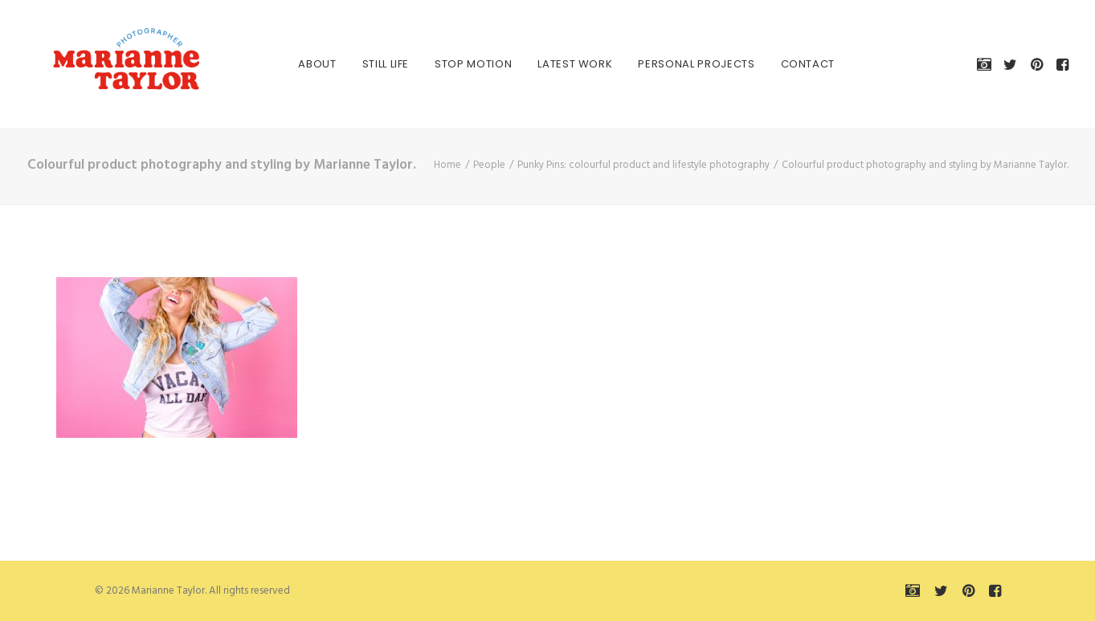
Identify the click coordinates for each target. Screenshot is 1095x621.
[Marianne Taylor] (102, 64)
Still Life (366, 63)
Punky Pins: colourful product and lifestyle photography (643, 165)
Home (447, 165)
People (489, 165)
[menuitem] (298, 64)
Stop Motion (453, 63)
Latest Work (556, 63)
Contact (789, 63)
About (298, 63)
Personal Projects (677, 63)
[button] (987, 64)
